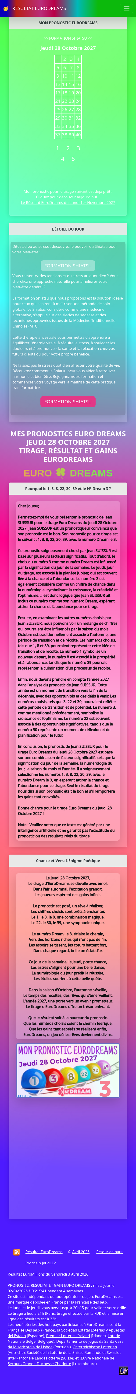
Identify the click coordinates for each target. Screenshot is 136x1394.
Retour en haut (109, 1251)
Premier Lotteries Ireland (68, 1335)
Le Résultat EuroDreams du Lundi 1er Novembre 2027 (68, 202)
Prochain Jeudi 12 (40, 1263)
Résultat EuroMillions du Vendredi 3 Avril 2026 (48, 1274)
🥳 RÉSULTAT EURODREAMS (34, 8)
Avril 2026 (80, 1251)
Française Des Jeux (24, 1330)
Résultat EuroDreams (44, 1251)
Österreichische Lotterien (95, 1346)
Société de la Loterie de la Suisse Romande (64, 1352)
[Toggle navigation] (126, 8)
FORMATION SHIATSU (68, 38)
